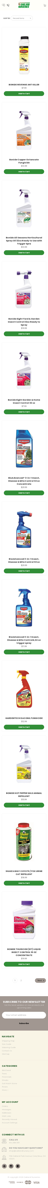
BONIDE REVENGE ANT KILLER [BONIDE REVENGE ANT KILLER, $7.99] (24, 84)
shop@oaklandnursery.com (21, 1151)
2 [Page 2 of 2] (21, 980)
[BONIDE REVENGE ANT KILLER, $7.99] (24, 55)
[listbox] (22, 18)
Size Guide (6, 1044)
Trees (4, 1073)
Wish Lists (6, 1116)
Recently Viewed (9, 1119)
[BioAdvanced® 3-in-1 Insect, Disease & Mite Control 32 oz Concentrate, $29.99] (24, 448)
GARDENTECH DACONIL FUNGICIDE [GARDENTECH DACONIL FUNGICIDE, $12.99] (24, 718)
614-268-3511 (14, 1142)
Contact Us (7, 1051)
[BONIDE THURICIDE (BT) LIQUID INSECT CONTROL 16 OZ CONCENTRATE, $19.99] (24, 920)
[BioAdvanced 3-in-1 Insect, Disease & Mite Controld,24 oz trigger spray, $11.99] (24, 607)
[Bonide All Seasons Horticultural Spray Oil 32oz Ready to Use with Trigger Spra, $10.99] (24, 208)
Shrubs (5, 1080)
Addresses (6, 1113)
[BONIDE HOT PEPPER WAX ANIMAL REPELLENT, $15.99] (24, 764)
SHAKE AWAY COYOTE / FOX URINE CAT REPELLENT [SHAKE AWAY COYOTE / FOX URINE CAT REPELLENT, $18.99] (24, 873)
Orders (5, 1106)
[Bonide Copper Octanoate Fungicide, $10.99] (24, 130)
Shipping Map (8, 1041)
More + (5, 1090)
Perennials (6, 1077)
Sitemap (5, 1054)
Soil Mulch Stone (9, 1083)
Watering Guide (9, 1047)
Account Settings (9, 1122)
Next (41, 980)
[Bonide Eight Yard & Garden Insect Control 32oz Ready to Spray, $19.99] (24, 289)
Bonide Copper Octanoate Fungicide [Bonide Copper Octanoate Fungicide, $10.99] (24, 161)
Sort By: (6, 18)
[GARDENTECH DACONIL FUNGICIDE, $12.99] (24, 688)
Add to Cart (24, 93)
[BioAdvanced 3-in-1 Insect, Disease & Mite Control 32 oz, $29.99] (24, 529)
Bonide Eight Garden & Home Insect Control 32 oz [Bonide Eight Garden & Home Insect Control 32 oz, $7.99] (24, 401)
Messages (6, 1109)
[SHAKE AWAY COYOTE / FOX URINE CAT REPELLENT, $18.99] (24, 842)
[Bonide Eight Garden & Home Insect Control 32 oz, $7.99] (24, 370)
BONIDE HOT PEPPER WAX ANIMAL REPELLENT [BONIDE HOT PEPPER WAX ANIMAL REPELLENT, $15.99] (24, 795)
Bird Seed (6, 1070)
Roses (5, 1087)
